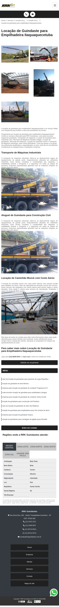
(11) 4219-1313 (14, 357)
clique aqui (26, 357)
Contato (29, 576)
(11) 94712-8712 (29, 533)
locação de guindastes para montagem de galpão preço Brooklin (24, 419)
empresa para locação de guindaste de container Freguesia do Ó (25, 388)
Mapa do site (29, 583)
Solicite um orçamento (29, 363)
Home (29, 547)
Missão (29, 562)
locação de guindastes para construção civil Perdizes (20, 401)
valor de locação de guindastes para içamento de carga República (25, 379)
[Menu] (55, 5)
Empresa (29, 555)
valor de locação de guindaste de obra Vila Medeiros (20, 406)
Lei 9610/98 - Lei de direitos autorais (40, 503)
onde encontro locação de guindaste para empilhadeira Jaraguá (24, 392)
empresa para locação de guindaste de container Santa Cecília (24, 397)
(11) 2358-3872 (29, 525)
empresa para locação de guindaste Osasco (17, 415)
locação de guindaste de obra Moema (15, 384)
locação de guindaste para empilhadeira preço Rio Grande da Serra (25, 410)
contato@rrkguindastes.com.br (29, 537)
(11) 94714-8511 (29, 529)
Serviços (29, 569)
